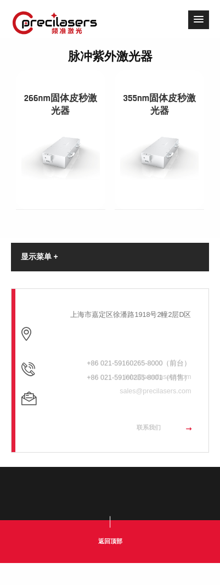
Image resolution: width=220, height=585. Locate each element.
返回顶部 (110, 541)
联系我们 (164, 437)
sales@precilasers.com (155, 411)
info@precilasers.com (158, 396)
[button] (198, 19)
